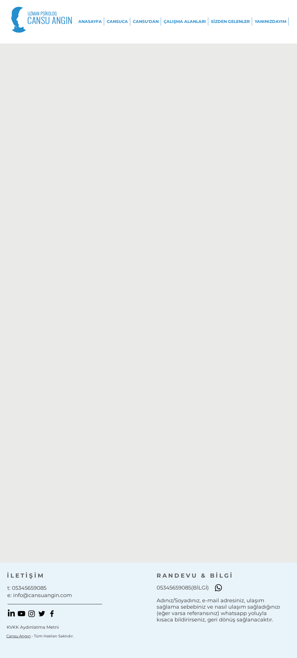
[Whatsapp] (218, 587)
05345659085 (29, 588)
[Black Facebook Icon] (52, 613)
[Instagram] (31, 613)
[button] (117, 21)
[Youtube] (21, 613)
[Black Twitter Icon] (41, 613)
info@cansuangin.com (42, 595)
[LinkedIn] (11, 613)
